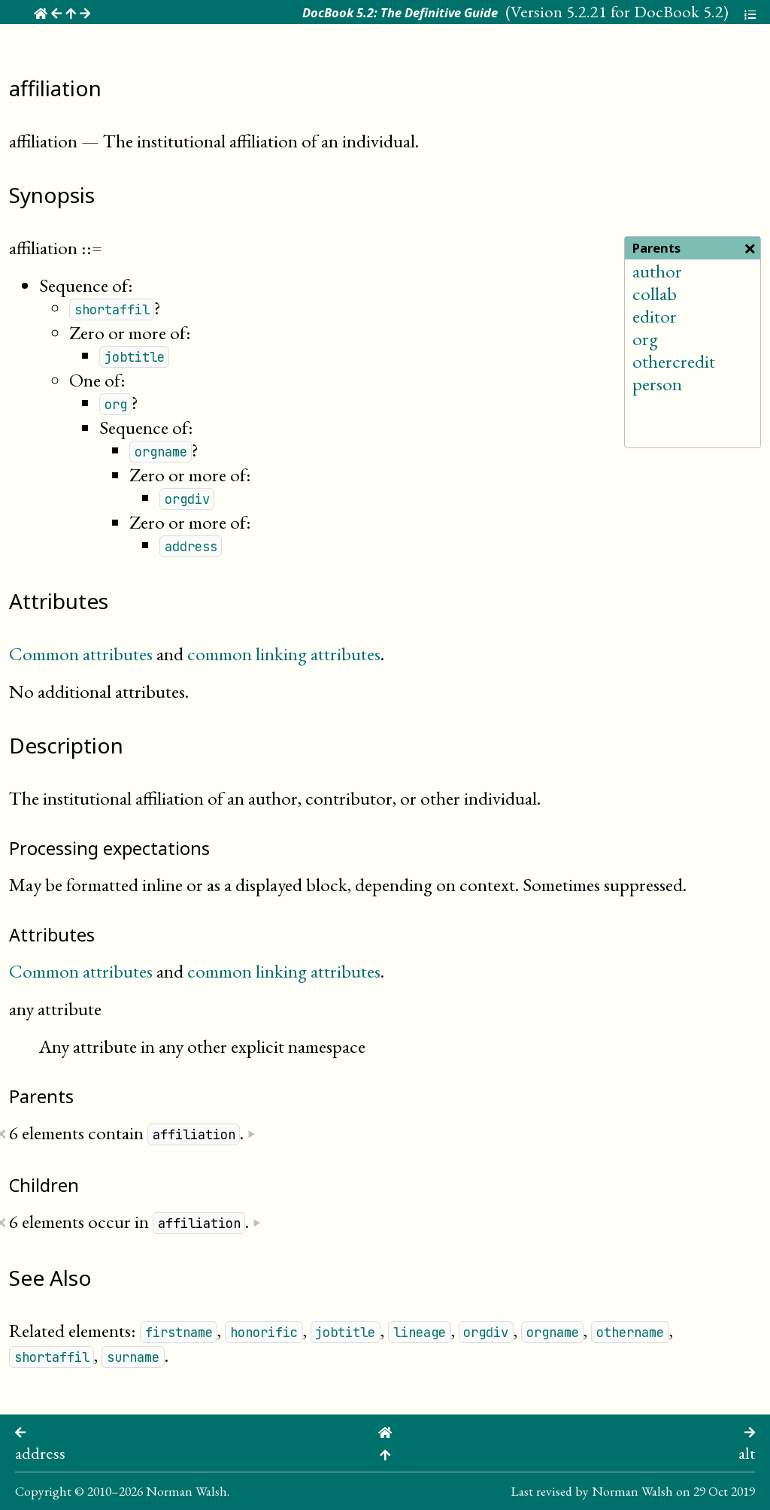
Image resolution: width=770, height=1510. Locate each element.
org (645, 338)
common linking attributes (283, 653)
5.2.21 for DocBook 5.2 (644, 11)
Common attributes (81, 653)
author (657, 271)
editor (654, 316)
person (657, 383)
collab (654, 293)
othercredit (673, 361)
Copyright (43, 1490)
